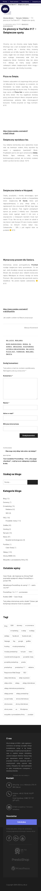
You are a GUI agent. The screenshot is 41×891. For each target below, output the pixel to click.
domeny (19, 625)
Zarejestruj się (36, 1)
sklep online (8, 683)
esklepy (6, 636)
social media (8, 699)
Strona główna (8, 18)
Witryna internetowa (11, 424)
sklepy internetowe (29, 683)
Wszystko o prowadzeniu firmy (14, 560)
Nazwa (6, 403)
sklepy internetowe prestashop (14, 688)
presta (23, 662)
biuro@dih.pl (21, 807)
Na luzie (19, 18)
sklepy (17, 683)
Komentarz (8, 376)
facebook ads (26, 636)
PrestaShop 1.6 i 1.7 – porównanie (15, 592)
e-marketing (14, 631)
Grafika (5, 525)
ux (16, 709)
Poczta (5, 1)
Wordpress (24, 709)
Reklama (25, 18)
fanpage (7, 641)
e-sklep (23, 631)
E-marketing (7, 506)
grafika (28, 641)
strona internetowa (22, 699)
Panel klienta (25, 1)
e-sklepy (31, 631)
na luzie (30, 349)
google (20, 641)
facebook (15, 636)
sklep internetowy (10, 678)
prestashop (8, 667)
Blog (4, 499)
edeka (25, 344)
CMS (12, 625)
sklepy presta (8, 693)
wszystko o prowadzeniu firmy (14, 714)
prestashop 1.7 (20, 667)
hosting (6, 646)
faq (14, 641)
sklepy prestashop (22, 693)
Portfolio (6, 544)
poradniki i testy (28, 657)
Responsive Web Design (12, 672)
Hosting (6, 529)
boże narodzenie (14, 344)
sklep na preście (24, 678)
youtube (30, 714)
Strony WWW (7, 556)
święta (9, 354)
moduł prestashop (19, 646)
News (5, 537)
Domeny (6, 502)
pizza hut (10, 351)
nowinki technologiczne (12, 657)
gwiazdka (17, 346)
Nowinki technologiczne (14, 540)
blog (5, 626)
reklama (30, 351)
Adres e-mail (8, 413)
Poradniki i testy (11, 521)
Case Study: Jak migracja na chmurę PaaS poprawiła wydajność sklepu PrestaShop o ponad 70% (18, 578)
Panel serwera (14, 1)
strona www (8, 704)
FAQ (4, 518)
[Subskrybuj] (21, 822)
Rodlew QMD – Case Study (12, 597)
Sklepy (5, 552)
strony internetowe (22, 704)
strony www (8, 709)
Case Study (10, 548)
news (30, 652)
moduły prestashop (10, 652)
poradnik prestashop (11, 662)
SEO (7, 513)
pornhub (21, 351)
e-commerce (29, 625)
